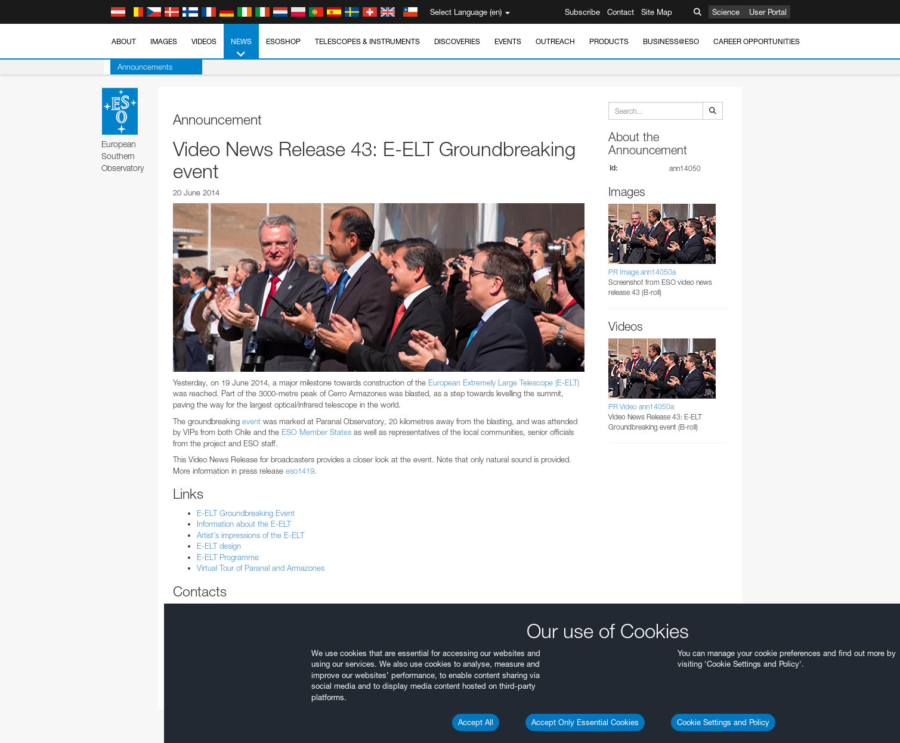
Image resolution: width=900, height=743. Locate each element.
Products (609, 41)
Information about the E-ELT (244, 524)
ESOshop (283, 41)
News (241, 48)
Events (507, 41)
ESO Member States (316, 432)
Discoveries (457, 41)
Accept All (475, 722)
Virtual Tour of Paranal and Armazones (260, 568)
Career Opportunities (756, 41)
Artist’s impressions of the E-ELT (250, 535)
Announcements (139, 66)
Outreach (555, 41)
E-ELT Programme (228, 557)
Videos (204, 41)
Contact (620, 12)
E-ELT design (219, 546)
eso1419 (300, 470)
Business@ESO (671, 41)
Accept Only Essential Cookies (585, 722)
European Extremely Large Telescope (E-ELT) (503, 382)
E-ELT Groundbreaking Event (246, 513)
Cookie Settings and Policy (723, 722)
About (124, 41)
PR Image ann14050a (642, 272)
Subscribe (582, 12)
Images (163, 41)
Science (726, 12)
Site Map (656, 12)
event (251, 421)
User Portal (768, 12)
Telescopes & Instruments (367, 41)
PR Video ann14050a (641, 406)
